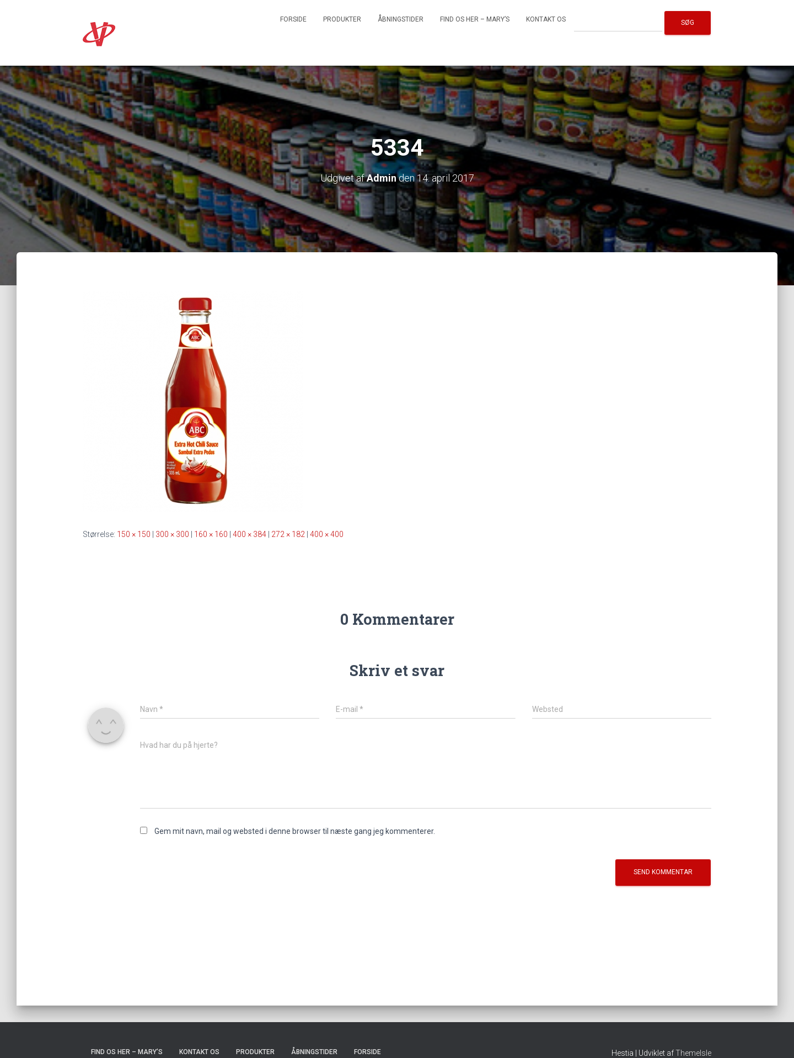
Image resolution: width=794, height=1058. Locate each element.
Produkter (342, 19)
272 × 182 (288, 534)
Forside (293, 19)
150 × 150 (134, 534)
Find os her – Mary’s (474, 19)
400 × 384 (249, 534)
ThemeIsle (693, 1053)
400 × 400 (327, 534)
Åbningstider (400, 19)
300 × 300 (172, 534)
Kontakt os (546, 19)
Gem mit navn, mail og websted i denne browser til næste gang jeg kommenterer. (294, 831)
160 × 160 (211, 534)
